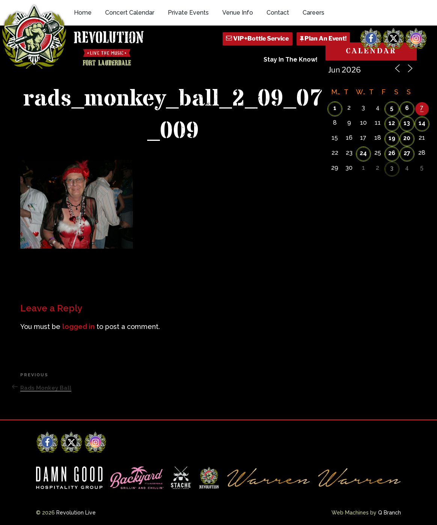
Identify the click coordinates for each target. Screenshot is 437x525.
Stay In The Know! (291, 59)
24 (363, 153)
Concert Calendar (129, 12)
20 (406, 138)
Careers (313, 12)
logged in (78, 326)
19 (392, 138)
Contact (278, 12)
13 (407, 123)
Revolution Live (76, 513)
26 (391, 153)
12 (392, 123)
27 (407, 153)
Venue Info (237, 12)
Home (83, 12)
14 (422, 123)
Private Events (188, 12)
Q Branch (389, 513)
